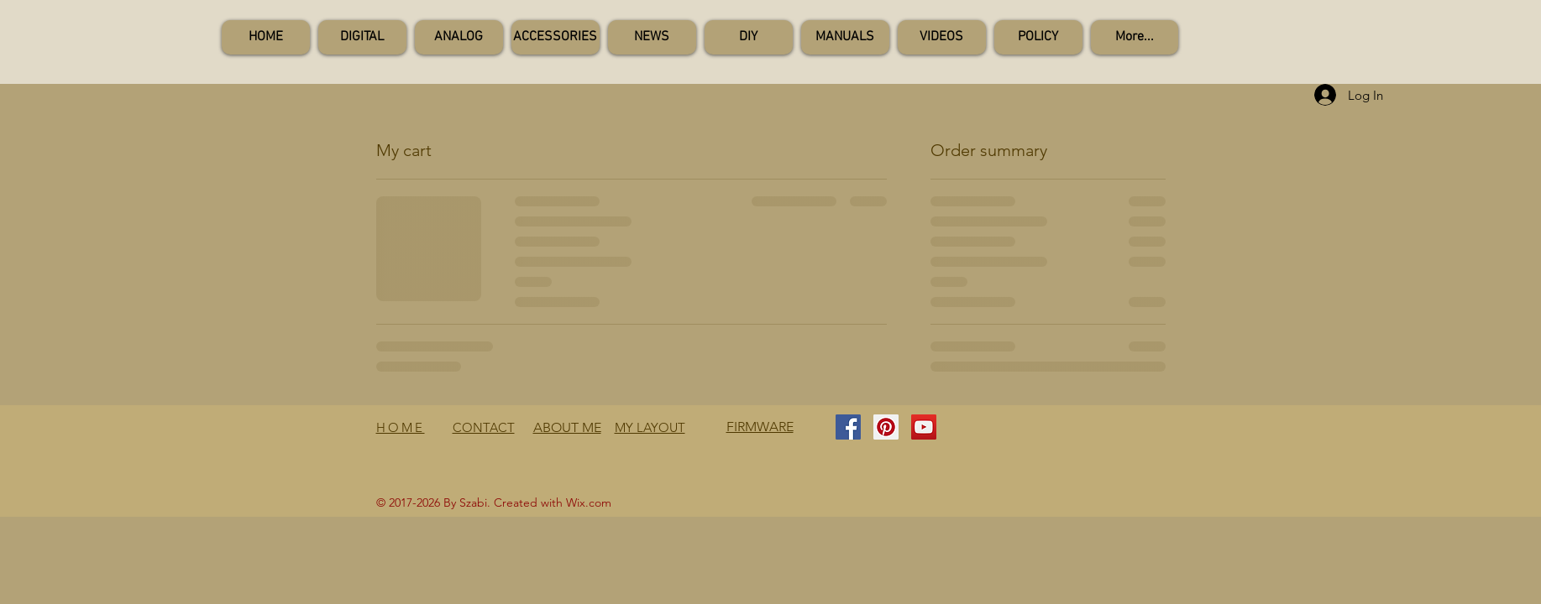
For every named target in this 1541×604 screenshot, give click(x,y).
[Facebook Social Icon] (848, 427)
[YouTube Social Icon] (923, 427)
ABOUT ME (567, 427)
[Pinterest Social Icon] (886, 427)
